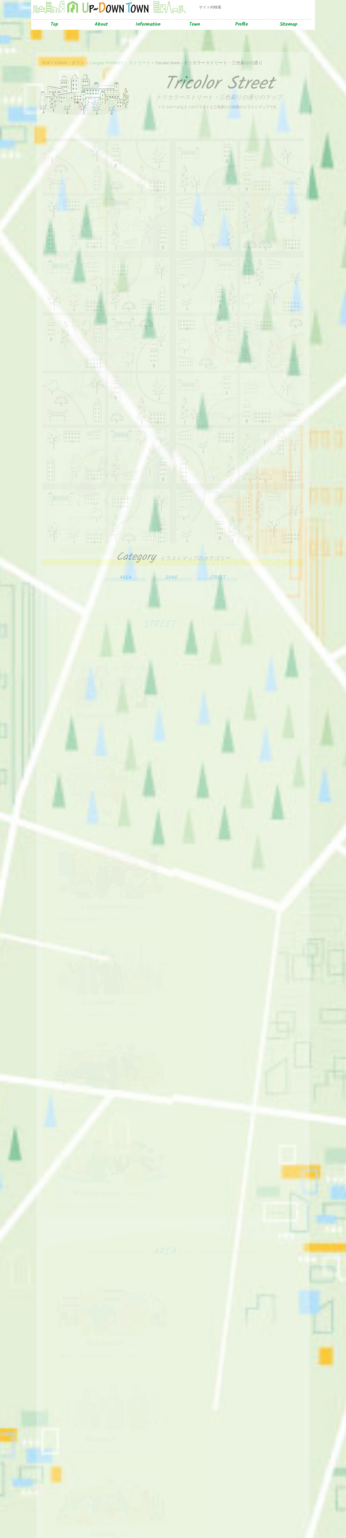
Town (194, 24)
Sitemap (288, 24)
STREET (217, 568)
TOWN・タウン (69, 63)
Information (147, 24)
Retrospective (110, 1471)
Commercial (236, 1283)
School (110, 1283)
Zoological (235, 1471)
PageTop (283, 541)
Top (54, 24)
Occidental (236, 798)
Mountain (110, 1377)
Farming (110, 1134)
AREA (125, 568)
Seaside (235, 1377)
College (235, 1134)
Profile (241, 24)
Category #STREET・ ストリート (120, 63)
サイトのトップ (28, 1513)
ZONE (171, 568)
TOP (46, 63)
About (101, 24)
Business (235, 1040)
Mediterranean (235, 892)
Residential (110, 1040)
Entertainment (110, 798)
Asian (110, 892)
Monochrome (110, 704)
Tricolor (235, 704)
